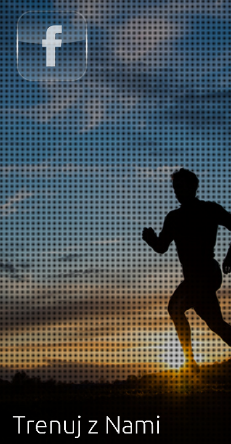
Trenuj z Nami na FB (51, 45)
